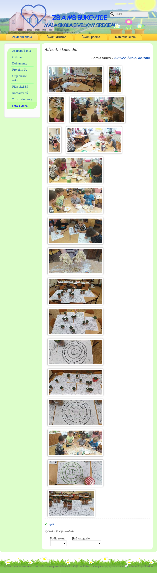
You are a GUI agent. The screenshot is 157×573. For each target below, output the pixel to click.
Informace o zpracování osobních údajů (59, 566)
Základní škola (22, 37)
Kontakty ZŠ (20, 93)
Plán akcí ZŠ (20, 86)
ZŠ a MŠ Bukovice (79, 17)
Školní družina (56, 37)
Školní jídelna (91, 37)
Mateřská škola (125, 37)
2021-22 (120, 58)
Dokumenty (19, 63)
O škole (17, 57)
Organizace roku (19, 78)
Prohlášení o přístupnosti (92, 566)
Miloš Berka (135, 566)
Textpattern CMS (30, 566)
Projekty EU (19, 69)
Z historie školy (22, 99)
